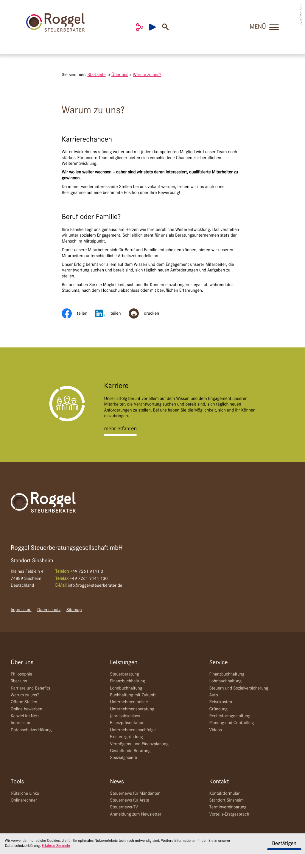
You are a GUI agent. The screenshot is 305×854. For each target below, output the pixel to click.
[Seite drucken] (148, 313)
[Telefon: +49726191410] (86, 571)
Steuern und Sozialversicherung (238, 688)
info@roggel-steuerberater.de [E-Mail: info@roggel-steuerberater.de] (95, 585)
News (117, 782)
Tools (17, 782)
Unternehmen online (129, 702)
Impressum (21, 610)
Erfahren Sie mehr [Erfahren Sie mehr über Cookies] (56, 846)
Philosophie (21, 674)
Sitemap (74, 610)
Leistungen (123, 662)
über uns (19, 681)
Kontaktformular (224, 793)
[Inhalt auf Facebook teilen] (78, 313)
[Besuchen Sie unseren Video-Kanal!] (155, 27)
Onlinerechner (24, 800)
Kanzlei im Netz (25, 716)
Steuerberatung (124, 674)
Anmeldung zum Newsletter (135, 814)
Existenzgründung (126, 737)
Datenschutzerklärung (31, 730)
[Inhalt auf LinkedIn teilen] (112, 313)
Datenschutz (48, 610)
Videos (215, 730)
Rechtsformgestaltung (229, 716)
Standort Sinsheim (226, 800)
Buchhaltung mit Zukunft (133, 695)
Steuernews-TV (124, 807)
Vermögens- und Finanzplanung (139, 744)
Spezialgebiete (123, 757)
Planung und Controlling (231, 723)
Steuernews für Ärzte (129, 800)
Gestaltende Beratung (130, 751)
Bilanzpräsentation (127, 723)
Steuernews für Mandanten (135, 793)
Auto (213, 695)
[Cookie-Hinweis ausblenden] (284, 843)
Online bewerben (26, 709)
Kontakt (219, 782)
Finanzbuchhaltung (127, 681)
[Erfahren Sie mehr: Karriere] (120, 429)
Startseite (96, 74)
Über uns (22, 662)
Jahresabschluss (125, 716)
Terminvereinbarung (227, 807)
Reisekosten (220, 702)
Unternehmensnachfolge (133, 730)
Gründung (218, 709)
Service (218, 662)
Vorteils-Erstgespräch (229, 814)
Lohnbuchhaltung (126, 688)
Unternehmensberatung (132, 709)
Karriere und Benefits (30, 688)
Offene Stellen (24, 702)
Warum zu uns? (25, 695)
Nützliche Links (25, 793)
